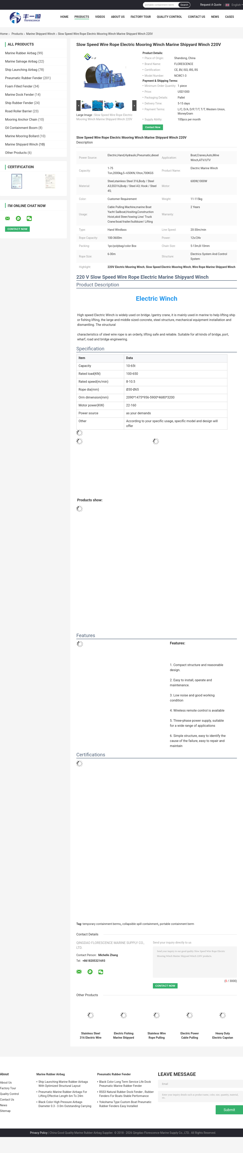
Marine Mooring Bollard (22, 136)
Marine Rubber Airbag (20, 53)
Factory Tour (141, 16)
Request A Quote (210, 4)
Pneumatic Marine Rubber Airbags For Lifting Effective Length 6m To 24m (62, 1094)
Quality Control (169, 16)
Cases (229, 16)
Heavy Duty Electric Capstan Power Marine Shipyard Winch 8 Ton (223, 1035)
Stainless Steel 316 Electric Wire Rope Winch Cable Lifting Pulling (90, 1035)
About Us (118, 16)
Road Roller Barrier (18, 111)
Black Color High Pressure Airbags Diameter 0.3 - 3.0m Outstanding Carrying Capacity (64, 1104)
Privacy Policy (38, 1132)
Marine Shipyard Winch (40, 33)
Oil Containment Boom (21, 128)
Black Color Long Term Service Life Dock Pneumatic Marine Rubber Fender (125, 1083)
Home (64, 16)
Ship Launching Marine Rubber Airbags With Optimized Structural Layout (63, 1083)
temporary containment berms (102, 924)
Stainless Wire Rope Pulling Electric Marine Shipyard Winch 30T (157, 1035)
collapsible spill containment (140, 924)
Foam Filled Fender (18, 86)
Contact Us (196, 16)
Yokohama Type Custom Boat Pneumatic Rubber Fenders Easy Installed (125, 1104)
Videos (100, 16)
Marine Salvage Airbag (21, 61)
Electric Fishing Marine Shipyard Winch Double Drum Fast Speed (124, 1035)
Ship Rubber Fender (19, 103)
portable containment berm (177, 924)
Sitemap (5, 1111)
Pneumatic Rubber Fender (23, 78)
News (215, 16)
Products (82, 16)
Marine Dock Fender (19, 95)
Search (184, 4)
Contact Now (152, 127)
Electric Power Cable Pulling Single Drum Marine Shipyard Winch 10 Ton (189, 1035)
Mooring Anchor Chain (21, 119)
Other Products (16, 153)
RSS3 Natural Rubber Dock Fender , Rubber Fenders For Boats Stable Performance (126, 1094)
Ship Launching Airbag (21, 70)
